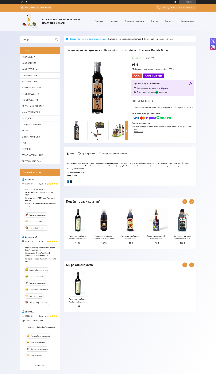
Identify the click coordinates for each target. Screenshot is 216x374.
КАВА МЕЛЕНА (28, 57)
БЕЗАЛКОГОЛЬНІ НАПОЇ (33, 155)
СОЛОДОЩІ (27, 118)
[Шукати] (56, 39)
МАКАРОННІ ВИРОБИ (31, 112)
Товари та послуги (78, 39)
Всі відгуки (39, 365)
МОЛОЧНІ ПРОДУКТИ (31, 88)
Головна (99, 21)
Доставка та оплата (134, 21)
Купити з (153, 76)
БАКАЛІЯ (26, 131)
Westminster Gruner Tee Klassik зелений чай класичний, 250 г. (37, 254)
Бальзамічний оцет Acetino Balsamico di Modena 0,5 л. (78, 239)
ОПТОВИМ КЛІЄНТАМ (31, 161)
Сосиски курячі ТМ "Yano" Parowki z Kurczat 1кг (40, 199)
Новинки (114, 21)
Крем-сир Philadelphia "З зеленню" (41, 327)
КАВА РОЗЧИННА (30, 69)
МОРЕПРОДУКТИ (30, 100)
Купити (137, 76)
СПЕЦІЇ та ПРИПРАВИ (31, 124)
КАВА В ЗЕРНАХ (29, 63)
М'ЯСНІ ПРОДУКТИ (30, 94)
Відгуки (154, 21)
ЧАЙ (24, 143)
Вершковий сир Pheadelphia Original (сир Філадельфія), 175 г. (40, 248)
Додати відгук (187, 21)
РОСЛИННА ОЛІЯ (29, 81)
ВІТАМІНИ (26, 149)
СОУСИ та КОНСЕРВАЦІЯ (33, 106)
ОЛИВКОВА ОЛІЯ (29, 75)
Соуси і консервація (97, 39)
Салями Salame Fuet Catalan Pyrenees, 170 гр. (40, 205)
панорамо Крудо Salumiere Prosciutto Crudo (40, 260)
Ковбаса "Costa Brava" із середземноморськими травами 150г (39, 192)
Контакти (169, 21)
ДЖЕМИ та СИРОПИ (31, 137)
